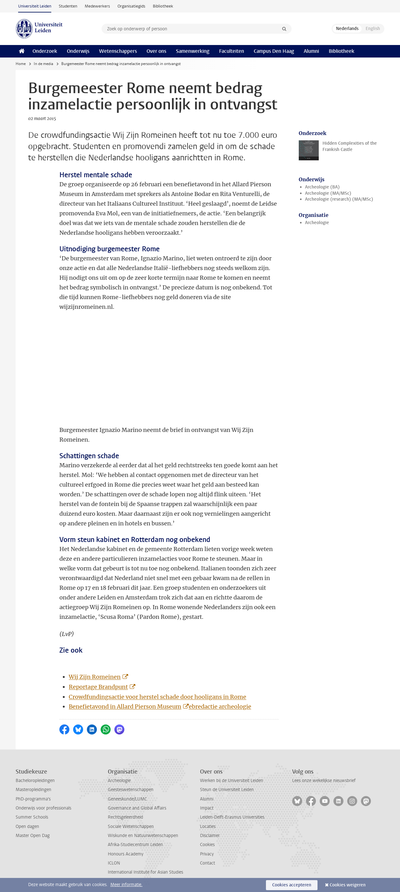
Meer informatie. (126, 885)
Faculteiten (231, 51)
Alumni (311, 51)
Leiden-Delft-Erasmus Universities (232, 817)
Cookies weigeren (348, 885)
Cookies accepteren (291, 885)
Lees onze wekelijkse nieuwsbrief (324, 781)
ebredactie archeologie (220, 706)
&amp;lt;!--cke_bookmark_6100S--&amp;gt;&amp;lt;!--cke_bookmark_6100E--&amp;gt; (146, 368)
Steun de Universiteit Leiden (227, 790)
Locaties (208, 826)
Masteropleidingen (33, 790)
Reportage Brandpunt (98, 686)
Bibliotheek (163, 6)
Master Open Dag (33, 836)
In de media (43, 63)
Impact (206, 808)
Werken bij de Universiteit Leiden (231, 781)
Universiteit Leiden (34, 6)
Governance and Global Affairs (137, 808)
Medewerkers (97, 6)
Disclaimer (210, 836)
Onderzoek (44, 51)
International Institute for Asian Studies (145, 872)
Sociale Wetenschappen (131, 826)
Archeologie (317, 223)
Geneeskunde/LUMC (127, 799)
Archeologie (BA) (322, 187)
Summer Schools (32, 817)
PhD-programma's (33, 799)
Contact (207, 863)
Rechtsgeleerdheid (125, 817)
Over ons (156, 51)
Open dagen (27, 826)
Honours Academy (125, 854)
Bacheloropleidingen (35, 781)
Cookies (207, 845)
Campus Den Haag (274, 51)
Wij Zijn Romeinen (95, 676)
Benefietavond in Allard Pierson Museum (125, 706)
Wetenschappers (118, 51)
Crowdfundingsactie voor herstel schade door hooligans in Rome (157, 696)
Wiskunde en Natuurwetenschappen (143, 836)
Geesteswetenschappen (130, 790)
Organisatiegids (131, 6)
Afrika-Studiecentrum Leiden (135, 845)
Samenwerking (192, 51)
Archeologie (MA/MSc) (328, 193)
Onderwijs (78, 51)
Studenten (68, 6)
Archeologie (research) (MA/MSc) (339, 199)
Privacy (207, 854)
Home (21, 63)
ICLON (114, 863)
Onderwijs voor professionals (43, 808)
